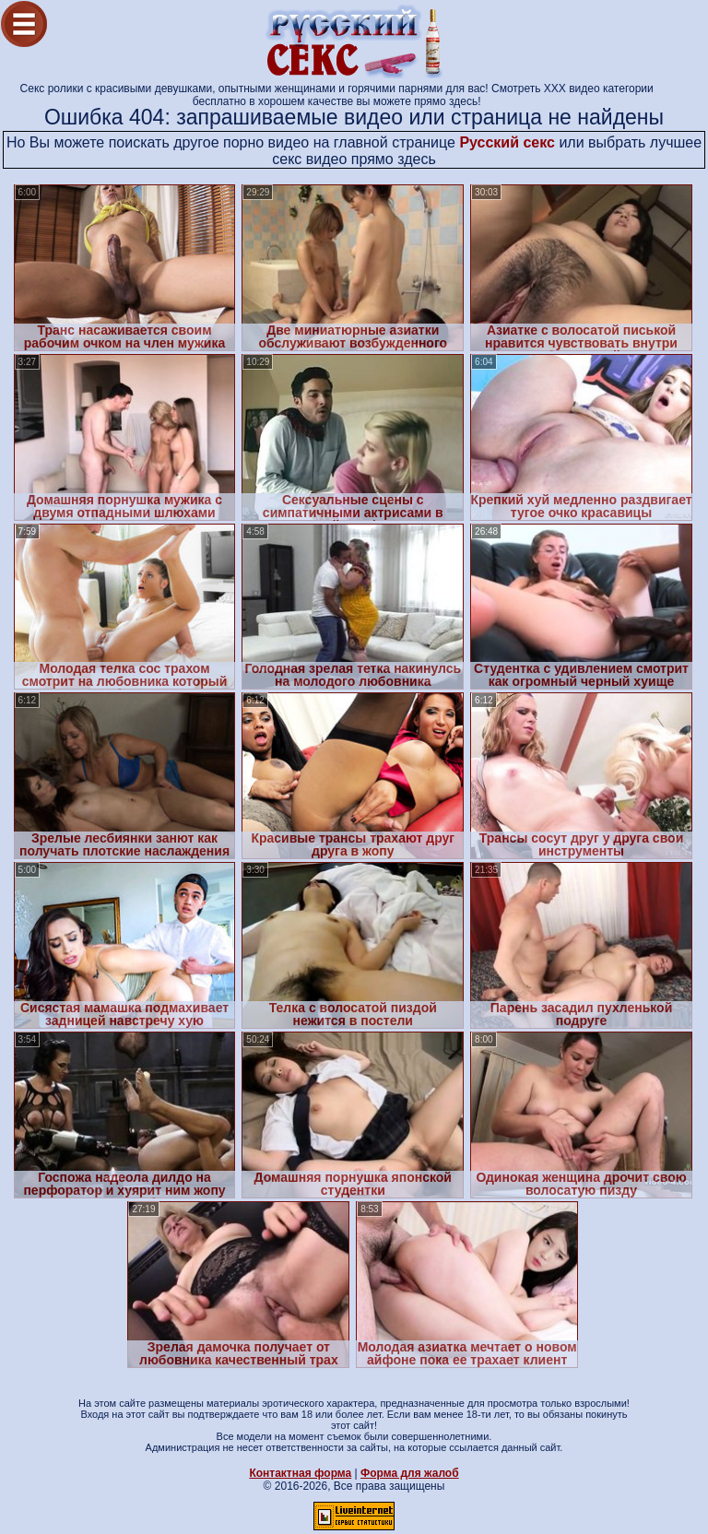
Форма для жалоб (409, 1473)
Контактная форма (300, 1473)
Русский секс (507, 142)
